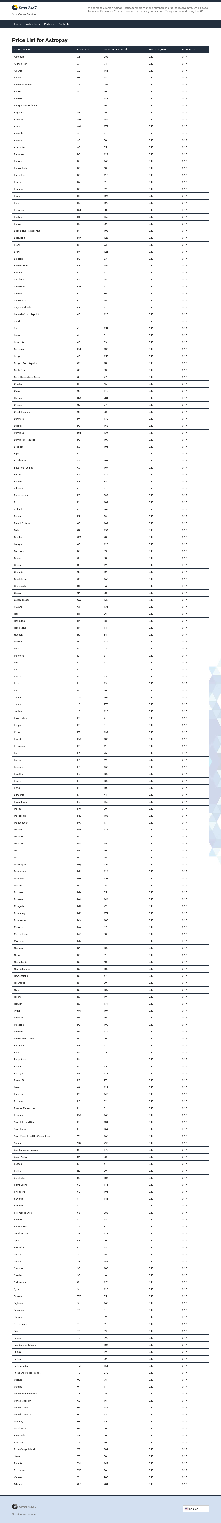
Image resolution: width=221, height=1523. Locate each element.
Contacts (63, 24)
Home (17, 24)
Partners (49, 24)
